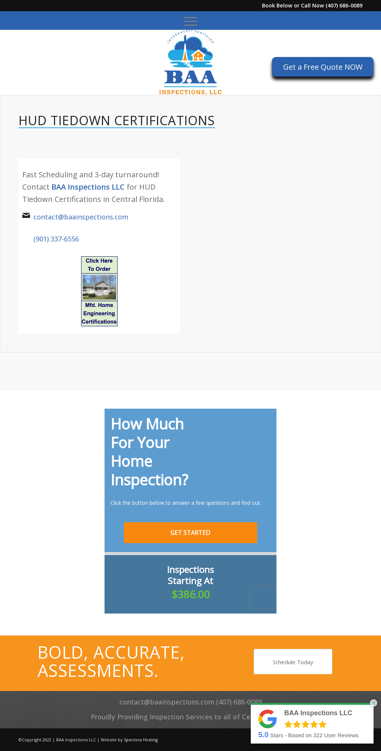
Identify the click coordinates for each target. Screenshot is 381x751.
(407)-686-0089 (239, 701)
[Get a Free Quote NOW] (323, 67)
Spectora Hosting (141, 739)
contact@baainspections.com (80, 216)
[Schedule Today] (293, 661)
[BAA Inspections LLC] (190, 62)
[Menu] (190, 20)
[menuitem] (190, 20)
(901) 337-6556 (56, 238)
